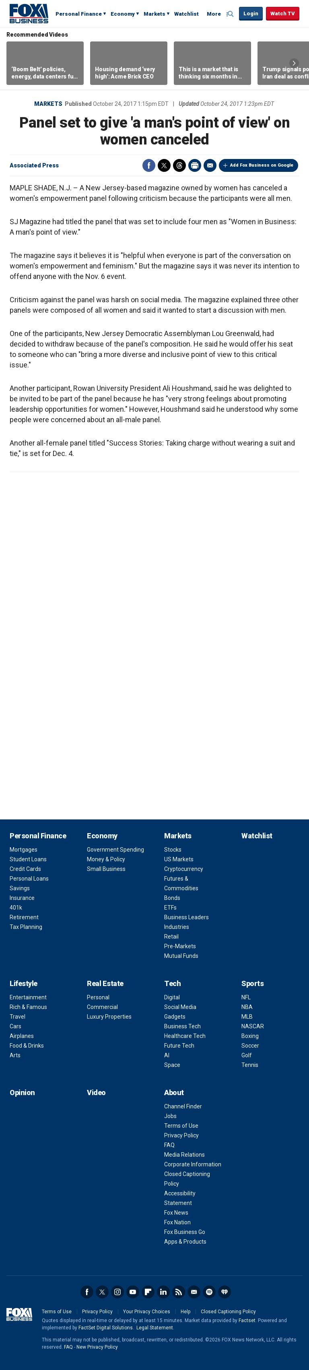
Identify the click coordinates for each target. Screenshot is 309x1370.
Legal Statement (154, 1328)
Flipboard (148, 1291)
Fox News (176, 1212)
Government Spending (115, 849)
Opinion (22, 1092)
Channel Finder (183, 1106)
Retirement (24, 917)
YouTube (132, 1291)
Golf (246, 1055)
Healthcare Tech (185, 1036)
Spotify (209, 1291)
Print (194, 165)
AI (166, 1055)
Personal (98, 997)
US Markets (179, 859)
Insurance (22, 898)
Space (172, 1065)
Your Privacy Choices (146, 1311)
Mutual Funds (181, 956)
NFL (246, 997)
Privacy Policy (181, 1135)
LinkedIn (163, 1291)
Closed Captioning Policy (228, 1311)
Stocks (172, 849)
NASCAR (252, 1026)
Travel (17, 1016)
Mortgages (23, 849)
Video (96, 1092)
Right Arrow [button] (294, 63)
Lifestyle (23, 983)
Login (250, 13)
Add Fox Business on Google (261, 165)
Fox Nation (177, 1222)
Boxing (250, 1036)
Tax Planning (26, 927)
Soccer (250, 1045)
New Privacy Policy (97, 1347)
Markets (154, 14)
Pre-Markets (180, 946)
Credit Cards (25, 869)
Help (185, 1311)
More (214, 14)
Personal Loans (29, 878)
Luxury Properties (109, 1016)
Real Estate (105, 983)
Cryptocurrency (183, 869)
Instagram (117, 1291)
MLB (247, 1016)
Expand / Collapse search (231, 14)
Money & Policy (106, 859)
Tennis (249, 1065)
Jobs (170, 1116)
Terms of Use (181, 1125)
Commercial (102, 1007)
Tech (172, 983)
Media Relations (184, 1154)
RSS (178, 1291)
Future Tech (179, 1045)
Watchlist (186, 14)
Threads (179, 165)
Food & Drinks (27, 1045)
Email (210, 165)
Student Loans (28, 859)
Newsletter (193, 1291)
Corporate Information (192, 1164)
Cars (15, 1026)
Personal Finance (79, 14)
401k (16, 907)
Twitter (164, 165)
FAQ (169, 1145)
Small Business (106, 869)
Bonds (172, 898)
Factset (247, 1320)
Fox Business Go (184, 1232)
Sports (252, 983)
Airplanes (22, 1036)
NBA (247, 1007)
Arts (15, 1055)
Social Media (180, 1007)
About (174, 1092)
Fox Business (29, 13)
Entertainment (28, 997)
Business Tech (182, 1026)
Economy (123, 14)
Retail (171, 936)
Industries (176, 927)
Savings (20, 888)
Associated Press (34, 165)
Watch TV (282, 13)
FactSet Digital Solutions (105, 1328)
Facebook (148, 165)
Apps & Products (185, 1241)
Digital (172, 997)
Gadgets (174, 1016)
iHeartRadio (224, 1291)
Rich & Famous (28, 1007)
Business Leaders (186, 917)
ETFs (170, 907)
